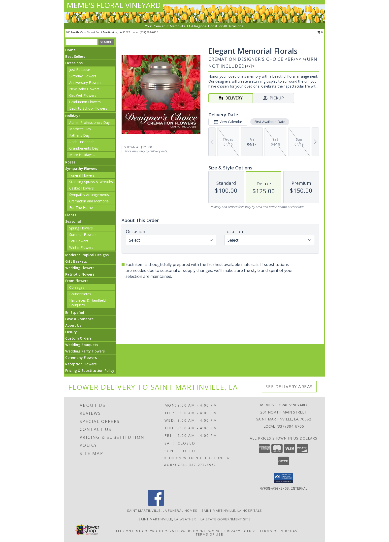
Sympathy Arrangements (89, 194)
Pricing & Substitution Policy (89, 370)
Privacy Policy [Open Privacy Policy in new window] (240, 531)
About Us (73, 325)
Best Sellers (75, 56)
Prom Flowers (76, 280)
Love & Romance (79, 319)
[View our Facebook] (156, 504)
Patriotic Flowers (79, 274)
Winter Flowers (81, 247)
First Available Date (269, 121)
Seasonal (73, 221)
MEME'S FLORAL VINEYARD (114, 5)
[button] (283, 478)
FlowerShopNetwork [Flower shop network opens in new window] (197, 531)
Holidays (72, 115)
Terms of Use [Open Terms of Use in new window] (209, 534)
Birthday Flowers (82, 76)
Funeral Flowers (82, 175)
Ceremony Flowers (81, 357)
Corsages (76, 287)
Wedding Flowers (79, 267)
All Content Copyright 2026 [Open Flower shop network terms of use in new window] (145, 531)
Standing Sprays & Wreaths (91, 181)
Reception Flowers (81, 364)
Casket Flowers (81, 188)
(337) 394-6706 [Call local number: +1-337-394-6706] (149, 32)
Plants (70, 215)
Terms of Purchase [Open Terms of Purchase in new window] (280, 531)
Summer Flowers (83, 234)
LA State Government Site (225, 519)
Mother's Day (80, 129)
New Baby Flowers (84, 89)
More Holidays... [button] (82, 154)
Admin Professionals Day (89, 122)
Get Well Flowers (82, 95)
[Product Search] (81, 42)
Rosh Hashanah (82, 141)
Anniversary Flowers (85, 82)
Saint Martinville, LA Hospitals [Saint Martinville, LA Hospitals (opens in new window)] (231, 510)
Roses (70, 162)
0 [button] (320, 32)
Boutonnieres (80, 293)
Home (70, 50)
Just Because (79, 69)
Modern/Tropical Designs (87, 255)
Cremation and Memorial (89, 201)
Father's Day (79, 135)
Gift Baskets (76, 261)
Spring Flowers (81, 228)
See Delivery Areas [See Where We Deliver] (289, 386)
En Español (74, 312)
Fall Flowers (78, 241)
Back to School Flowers (88, 108)
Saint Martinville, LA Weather (167, 519)
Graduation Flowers (85, 101)
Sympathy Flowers (81, 168)
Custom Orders (78, 338)
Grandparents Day (83, 148)
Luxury (71, 331)
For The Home (81, 207)
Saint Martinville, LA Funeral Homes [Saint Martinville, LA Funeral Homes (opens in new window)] (162, 510)
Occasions (74, 63)
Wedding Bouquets (81, 344)
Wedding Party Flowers (85, 351)
